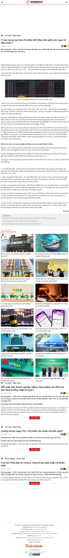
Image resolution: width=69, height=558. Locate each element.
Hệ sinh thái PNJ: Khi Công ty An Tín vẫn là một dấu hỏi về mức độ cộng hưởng (51, 280)
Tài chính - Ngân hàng (13, 35)
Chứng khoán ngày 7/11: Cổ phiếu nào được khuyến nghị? (20, 221)
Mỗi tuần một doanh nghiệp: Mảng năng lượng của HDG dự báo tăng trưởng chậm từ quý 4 (29, 218)
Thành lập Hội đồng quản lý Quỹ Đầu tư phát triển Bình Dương (16, 355)
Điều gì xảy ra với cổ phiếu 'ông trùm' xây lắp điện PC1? (16, 255)
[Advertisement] (34, 19)
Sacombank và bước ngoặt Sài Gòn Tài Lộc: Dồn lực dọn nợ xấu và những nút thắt (15, 280)
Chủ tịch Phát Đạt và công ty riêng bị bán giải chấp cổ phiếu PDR (22, 224)
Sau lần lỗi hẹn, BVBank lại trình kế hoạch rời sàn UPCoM (50, 355)
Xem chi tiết (34, 418)
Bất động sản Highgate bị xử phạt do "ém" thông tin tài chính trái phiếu (51, 305)
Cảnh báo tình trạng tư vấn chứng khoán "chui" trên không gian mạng (16, 330)
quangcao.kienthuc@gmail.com (36, 552)
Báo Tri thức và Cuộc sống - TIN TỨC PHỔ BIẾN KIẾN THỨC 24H (34, 2)
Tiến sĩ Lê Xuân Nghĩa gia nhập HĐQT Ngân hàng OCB (50, 380)
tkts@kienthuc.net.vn (36, 540)
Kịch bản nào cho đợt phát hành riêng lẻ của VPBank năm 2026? (15, 380)
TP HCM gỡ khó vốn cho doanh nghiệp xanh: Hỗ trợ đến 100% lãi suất (51, 255)
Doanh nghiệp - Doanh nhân (15, 458)
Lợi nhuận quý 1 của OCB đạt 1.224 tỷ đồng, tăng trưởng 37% (16, 305)
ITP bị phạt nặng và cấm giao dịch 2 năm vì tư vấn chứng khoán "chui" (50, 330)
